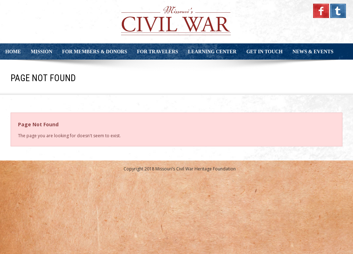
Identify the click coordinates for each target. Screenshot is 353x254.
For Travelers (157, 51)
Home (13, 51)
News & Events (313, 51)
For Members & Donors (94, 51)
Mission (41, 51)
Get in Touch (264, 51)
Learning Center (212, 51)
